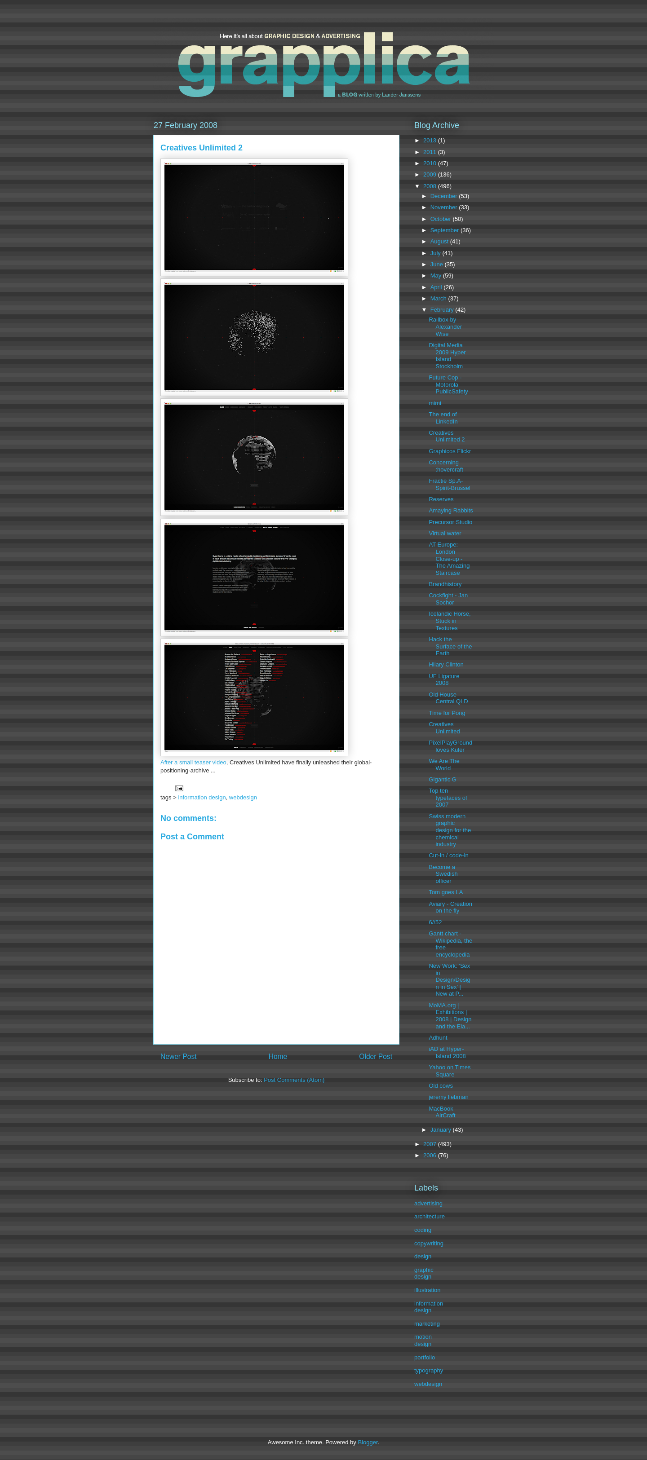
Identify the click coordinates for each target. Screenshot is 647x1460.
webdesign (243, 797)
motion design (423, 1340)
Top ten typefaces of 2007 (448, 797)
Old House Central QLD (448, 698)
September (445, 230)
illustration (427, 1290)
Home (278, 1056)
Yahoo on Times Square (449, 1071)
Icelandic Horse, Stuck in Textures (449, 620)
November (444, 207)
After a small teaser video (193, 762)
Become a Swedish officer (443, 874)
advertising (428, 1203)
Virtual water (445, 533)
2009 (430, 174)
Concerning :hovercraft (446, 466)
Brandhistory (445, 584)
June (437, 264)
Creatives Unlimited (444, 728)
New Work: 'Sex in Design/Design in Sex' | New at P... (449, 979)
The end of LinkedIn (443, 418)
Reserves (441, 499)
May (436, 275)
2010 (430, 163)
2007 (430, 1144)
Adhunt (438, 1037)
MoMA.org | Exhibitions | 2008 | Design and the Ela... (450, 1016)
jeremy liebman (448, 1097)
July (436, 253)
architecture (429, 1216)
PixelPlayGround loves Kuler (450, 746)
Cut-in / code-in (448, 855)
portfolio (424, 1357)
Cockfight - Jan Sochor (448, 599)
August (440, 241)
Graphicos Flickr (450, 451)
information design (202, 797)
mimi (435, 403)
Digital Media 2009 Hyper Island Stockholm (447, 356)
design (422, 1256)
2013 (430, 140)
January (441, 1129)
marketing (427, 1323)
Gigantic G (442, 779)
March (439, 298)
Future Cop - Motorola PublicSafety (448, 384)
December (444, 196)
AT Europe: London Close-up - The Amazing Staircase (449, 558)
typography (428, 1370)
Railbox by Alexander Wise (445, 326)
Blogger (367, 1442)
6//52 (435, 922)
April (437, 287)
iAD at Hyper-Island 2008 (447, 1052)
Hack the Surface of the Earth (450, 646)
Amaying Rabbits (451, 510)
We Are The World (444, 765)
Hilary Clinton (446, 664)
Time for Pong (447, 713)
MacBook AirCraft (442, 1112)
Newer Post (178, 1056)
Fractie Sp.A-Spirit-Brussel (449, 484)
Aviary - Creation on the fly (450, 907)
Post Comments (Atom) (294, 1079)
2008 (430, 186)
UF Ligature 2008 (444, 680)
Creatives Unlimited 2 (447, 436)
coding (422, 1229)
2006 (430, 1155)
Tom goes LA (446, 892)
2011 (430, 152)
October (441, 219)
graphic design (424, 1273)
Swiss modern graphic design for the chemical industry (450, 830)
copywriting (428, 1243)
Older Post (375, 1056)
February (443, 309)
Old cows (440, 1085)
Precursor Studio (450, 522)
